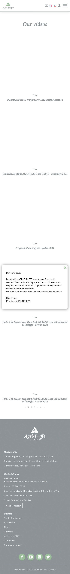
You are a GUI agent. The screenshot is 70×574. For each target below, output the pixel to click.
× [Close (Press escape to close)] (65, 267)
